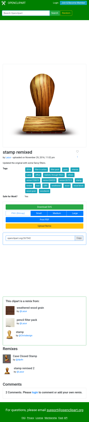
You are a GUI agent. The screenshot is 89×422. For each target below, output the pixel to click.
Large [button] (75, 213)
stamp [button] (79, 180)
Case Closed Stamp (25, 356)
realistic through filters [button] (53, 175)
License (39, 418)
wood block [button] (78, 186)
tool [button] (37, 186)
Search (54, 13)
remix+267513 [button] (65, 180)
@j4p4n (19, 359)
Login (55, 3)
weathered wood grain (30, 307)
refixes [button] (70, 175)
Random (66, 13)
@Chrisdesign (25, 335)
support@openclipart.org (65, 410)
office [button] (37, 175)
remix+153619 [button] (32, 180)
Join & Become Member (73, 3)
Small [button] (39, 213)
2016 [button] (28, 169)
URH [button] (45, 186)
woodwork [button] (44, 191)
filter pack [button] (55, 169)
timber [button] (29, 186)
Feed (60, 418)
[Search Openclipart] (26, 13)
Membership (51, 418)
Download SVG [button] (44, 207)
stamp (20, 332)
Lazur (8, 157)
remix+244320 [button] (49, 180)
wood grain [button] (31, 191)
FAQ (24, 418)
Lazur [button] (28, 175)
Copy (79, 238)
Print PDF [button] (44, 219)
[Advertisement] (44, 43)
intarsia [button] (75, 169)
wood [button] (67, 186)
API (65, 418)
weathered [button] (55, 186)
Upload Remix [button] (44, 226)
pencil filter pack (27, 320)
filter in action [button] (41, 169)
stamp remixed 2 (24, 368)
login (35, 392)
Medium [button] (57, 213)
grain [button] (65, 169)
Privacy (30, 418)
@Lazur (23, 311)
